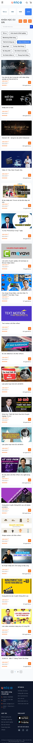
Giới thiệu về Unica (22, 690)
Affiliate (3, 729)
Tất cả (5, 11)
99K (12, 11)
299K (28, 11)
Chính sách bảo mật (23, 703)
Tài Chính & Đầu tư (8, 55)
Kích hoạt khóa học (23, 696)
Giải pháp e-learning (6, 719)
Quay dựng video (5, 727)
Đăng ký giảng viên (6, 717)
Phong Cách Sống (23, 55)
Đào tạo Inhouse (5, 724)
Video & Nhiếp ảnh (23, 42)
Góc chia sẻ (21, 698)
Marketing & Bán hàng (9, 37)
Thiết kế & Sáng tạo (8, 42)
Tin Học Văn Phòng (18, 46)
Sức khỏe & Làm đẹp (21, 50)
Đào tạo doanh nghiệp (7, 722)
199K (20, 11)
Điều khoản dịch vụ (23, 701)
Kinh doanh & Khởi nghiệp (18, 33)
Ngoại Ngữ (6, 46)
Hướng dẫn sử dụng (23, 693)
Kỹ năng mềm (6, 50)
